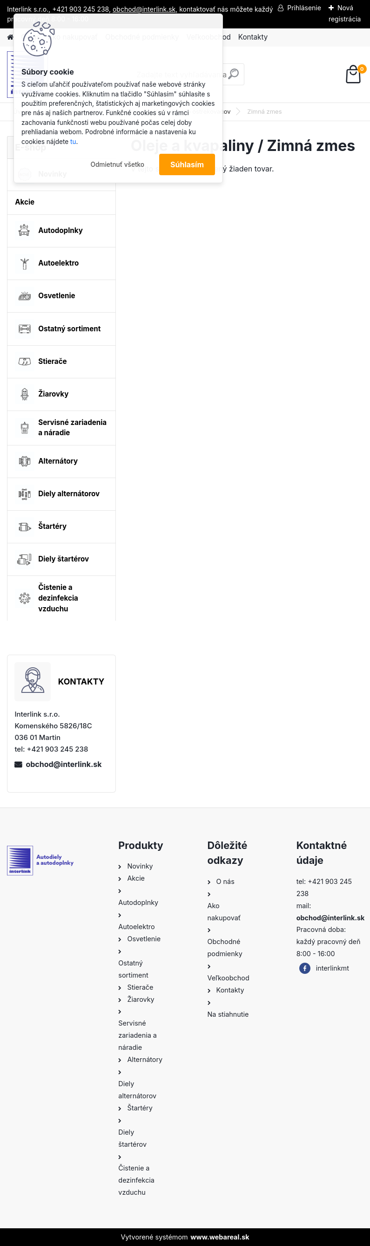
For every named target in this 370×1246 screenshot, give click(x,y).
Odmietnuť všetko (117, 164)
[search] (233, 77)
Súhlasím (187, 164)
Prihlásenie (304, 8)
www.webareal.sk (219, 1237)
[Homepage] (10, 37)
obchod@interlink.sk (63, 764)
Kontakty (253, 37)
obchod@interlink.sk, (145, 9)
